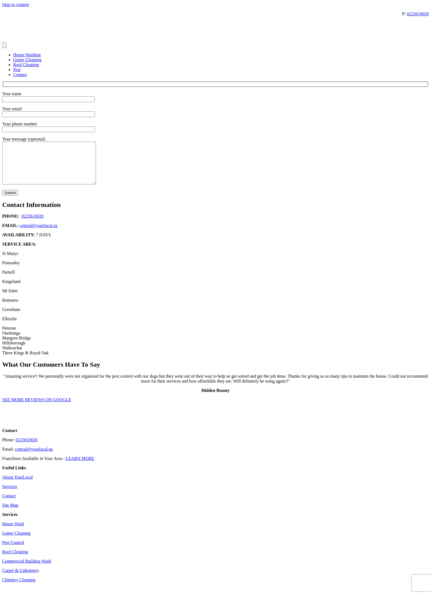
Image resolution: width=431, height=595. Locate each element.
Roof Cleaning (26, 64)
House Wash (13, 532)
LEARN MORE (80, 466)
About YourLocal (17, 485)
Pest (17, 69)
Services (9, 494)
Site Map (10, 513)
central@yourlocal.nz (39, 233)
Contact (20, 74)
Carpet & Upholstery (20, 578)
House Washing (27, 54)
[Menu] (4, 45)
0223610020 (418, 14)
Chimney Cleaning (18, 588)
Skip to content (15, 4)
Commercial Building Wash (26, 569)
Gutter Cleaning (27, 59)
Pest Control (13, 550)
